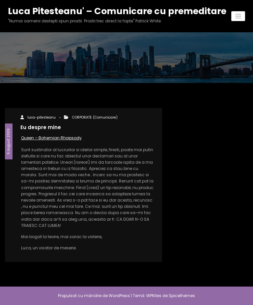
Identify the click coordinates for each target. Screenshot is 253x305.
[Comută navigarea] (238, 16)
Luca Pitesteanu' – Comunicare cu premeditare (117, 11)
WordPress (119, 295)
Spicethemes (182, 295)
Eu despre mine (40, 127)
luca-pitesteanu (41, 117)
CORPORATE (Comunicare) (95, 117)
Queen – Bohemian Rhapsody (51, 138)
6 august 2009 (8, 141)
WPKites (154, 295)
